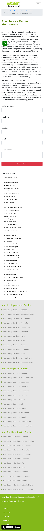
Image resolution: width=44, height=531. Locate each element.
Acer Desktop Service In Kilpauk (15, 481)
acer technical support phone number (15, 291)
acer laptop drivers (9, 233)
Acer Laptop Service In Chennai (15, 310)
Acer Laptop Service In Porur (14, 336)
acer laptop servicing (10, 263)
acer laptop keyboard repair (12, 266)
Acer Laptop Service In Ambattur (16, 323)
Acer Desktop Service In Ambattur (16, 450)
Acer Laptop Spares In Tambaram (16, 391)
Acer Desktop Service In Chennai (15, 437)
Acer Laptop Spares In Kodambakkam (18, 426)
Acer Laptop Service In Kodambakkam (18, 362)
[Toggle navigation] (38, 4)
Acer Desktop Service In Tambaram (17, 454)
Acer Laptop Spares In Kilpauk (14, 417)
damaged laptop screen (11, 230)
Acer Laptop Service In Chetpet (15, 345)
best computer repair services (13, 208)
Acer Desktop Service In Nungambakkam (19, 441)
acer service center (9, 249)
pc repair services (9, 202)
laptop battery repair (10, 213)
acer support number (10, 280)
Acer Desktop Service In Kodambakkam (18, 489)
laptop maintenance (10, 216)
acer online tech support (11, 297)
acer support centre (10, 235)
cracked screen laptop (11, 177)
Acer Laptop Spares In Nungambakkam (18, 378)
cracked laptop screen (11, 199)
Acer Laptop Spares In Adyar (14, 404)
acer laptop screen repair (11, 255)
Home (5, 11)
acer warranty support (10, 288)
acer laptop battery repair (11, 252)
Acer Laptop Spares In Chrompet (16, 413)
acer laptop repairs (9, 196)
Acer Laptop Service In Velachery (16, 332)
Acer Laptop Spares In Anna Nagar (16, 382)
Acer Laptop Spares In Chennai (15, 373)
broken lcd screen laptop (11, 205)
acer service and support (11, 286)
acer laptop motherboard (11, 269)
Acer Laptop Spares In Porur (14, 400)
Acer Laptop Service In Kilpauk (14, 354)
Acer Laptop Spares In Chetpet (15, 408)
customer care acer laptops (12, 238)
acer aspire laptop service (12, 272)
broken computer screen (11, 180)
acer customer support (11, 247)
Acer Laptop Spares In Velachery (16, 395)
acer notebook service (10, 274)
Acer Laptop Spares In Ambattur (15, 386)
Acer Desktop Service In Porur (14, 463)
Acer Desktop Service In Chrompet (16, 476)
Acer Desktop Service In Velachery (16, 459)
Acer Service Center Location (21, 11)
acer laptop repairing (10, 261)
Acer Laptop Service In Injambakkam (17, 358)
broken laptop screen (10, 221)
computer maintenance (11, 182)
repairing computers (10, 185)
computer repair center (11, 191)
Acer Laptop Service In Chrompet (16, 349)
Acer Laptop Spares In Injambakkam (17, 421)
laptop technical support (11, 210)
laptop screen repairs (10, 224)
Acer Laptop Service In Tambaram (16, 327)
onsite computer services (11, 194)
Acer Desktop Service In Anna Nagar (17, 445)
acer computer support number (13, 294)
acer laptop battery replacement (13, 277)
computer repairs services (12, 188)
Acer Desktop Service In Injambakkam (18, 485)
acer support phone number (12, 283)
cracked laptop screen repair (12, 227)
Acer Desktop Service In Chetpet (16, 472)
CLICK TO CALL (11, 527)
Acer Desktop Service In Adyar (15, 467)
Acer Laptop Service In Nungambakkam (18, 314)
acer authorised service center (13, 244)
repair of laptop (8, 219)
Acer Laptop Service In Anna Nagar (16, 319)
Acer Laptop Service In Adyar (14, 340)
